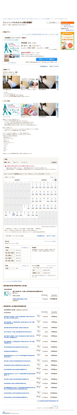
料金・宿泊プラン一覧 (46, 34)
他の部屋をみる (44, 66)
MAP (57, 34)
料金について (53, 177)
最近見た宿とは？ (70, 30)
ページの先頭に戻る (54, 406)
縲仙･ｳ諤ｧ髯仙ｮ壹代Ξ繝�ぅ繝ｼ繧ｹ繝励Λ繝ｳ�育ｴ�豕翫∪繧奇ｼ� (18, 331)
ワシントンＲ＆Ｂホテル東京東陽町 (44, 18)
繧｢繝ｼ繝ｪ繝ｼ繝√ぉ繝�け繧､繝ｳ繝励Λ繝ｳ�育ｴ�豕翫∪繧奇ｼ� (17, 365)
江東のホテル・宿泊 (33, 18)
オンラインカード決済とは (50, 241)
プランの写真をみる (12, 62)
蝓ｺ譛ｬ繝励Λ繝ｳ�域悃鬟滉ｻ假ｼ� (11, 351)
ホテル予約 (5, 18)
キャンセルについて (51, 265)
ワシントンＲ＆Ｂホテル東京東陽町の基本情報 (31, 34)
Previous (4, 82)
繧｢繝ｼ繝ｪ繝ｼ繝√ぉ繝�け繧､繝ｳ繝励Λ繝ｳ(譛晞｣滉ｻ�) (15, 383)
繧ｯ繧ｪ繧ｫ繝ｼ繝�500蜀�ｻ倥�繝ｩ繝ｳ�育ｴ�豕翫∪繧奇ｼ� (16, 347)
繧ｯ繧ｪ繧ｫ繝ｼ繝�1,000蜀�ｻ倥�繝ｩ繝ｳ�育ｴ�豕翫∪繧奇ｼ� (16, 393)
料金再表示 (54, 162)
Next (56, 82)
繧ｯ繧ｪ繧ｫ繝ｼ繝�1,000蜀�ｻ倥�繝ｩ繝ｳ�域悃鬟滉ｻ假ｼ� (16, 397)
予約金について (25, 265)
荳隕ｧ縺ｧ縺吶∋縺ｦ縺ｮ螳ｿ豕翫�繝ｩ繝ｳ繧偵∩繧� (48, 401)
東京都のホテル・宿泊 (11, 18)
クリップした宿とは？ (69, 26)
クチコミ (54, 34)
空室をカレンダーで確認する (46, 59)
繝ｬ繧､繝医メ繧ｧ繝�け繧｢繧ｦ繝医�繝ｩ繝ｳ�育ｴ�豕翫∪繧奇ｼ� (17, 361)
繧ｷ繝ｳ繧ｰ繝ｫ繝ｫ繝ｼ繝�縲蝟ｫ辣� (20, 299)
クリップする (52, 22)
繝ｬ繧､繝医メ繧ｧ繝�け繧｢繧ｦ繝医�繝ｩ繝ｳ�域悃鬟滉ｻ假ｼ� (16, 379)
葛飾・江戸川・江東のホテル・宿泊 (23, 18)
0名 (26, 162)
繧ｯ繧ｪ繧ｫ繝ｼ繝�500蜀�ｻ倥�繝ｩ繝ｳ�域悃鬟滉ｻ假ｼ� (15, 369)
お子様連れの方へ (25, 247)
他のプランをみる (54, 66)
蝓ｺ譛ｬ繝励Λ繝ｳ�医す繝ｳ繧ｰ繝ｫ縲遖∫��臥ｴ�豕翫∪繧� (16, 327)
